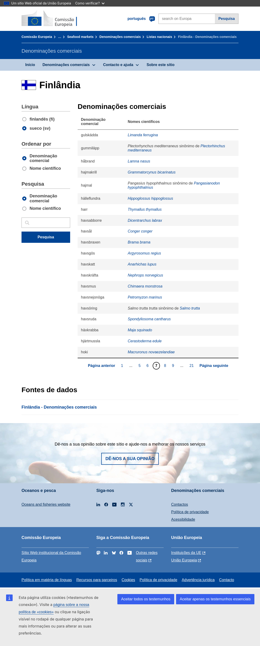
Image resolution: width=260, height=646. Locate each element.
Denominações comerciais (120, 37)
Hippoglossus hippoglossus (150, 198)
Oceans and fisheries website (46, 504)
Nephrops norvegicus (145, 275)
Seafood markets (80, 37)
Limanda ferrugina (143, 135)
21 (192, 365)
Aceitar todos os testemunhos (145, 599)
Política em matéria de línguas (47, 580)
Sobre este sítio (160, 65)
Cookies (128, 580)
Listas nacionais (159, 37)
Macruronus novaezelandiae (151, 352)
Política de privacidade (190, 512)
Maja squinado (140, 330)
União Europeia (184, 560)
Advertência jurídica (198, 580)
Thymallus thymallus (145, 209)
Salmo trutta (190, 308)
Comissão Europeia (37, 37)
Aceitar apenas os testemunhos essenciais (215, 599)
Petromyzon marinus (145, 297)
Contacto (226, 580)
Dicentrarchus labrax (145, 220)
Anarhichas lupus (142, 264)
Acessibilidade (183, 519)
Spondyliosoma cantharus (149, 319)
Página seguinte (213, 366)
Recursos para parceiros (96, 580)
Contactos (179, 504)
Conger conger (140, 231)
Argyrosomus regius (144, 253)
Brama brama (139, 242)
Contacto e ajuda (118, 65)
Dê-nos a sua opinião (130, 458)
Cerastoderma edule (145, 341)
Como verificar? (90, 3)
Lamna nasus (139, 161)
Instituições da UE (186, 553)
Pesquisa (226, 19)
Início (30, 65)
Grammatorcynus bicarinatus (152, 172)
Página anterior (101, 366)
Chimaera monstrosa (145, 286)
